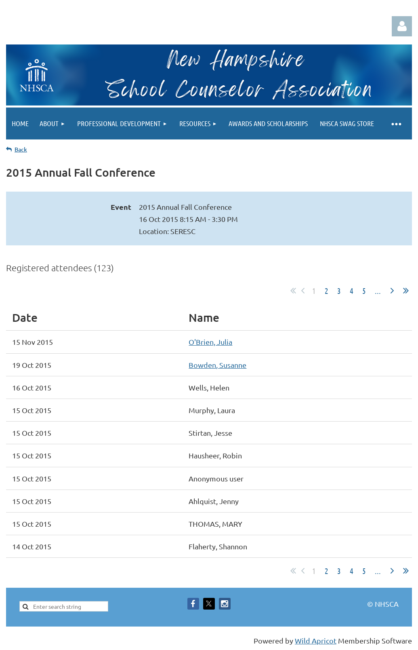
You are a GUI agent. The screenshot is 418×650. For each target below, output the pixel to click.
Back (21, 149)
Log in (402, 26)
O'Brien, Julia (210, 342)
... (377, 290)
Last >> (406, 290)
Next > (392, 290)
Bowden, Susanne (217, 365)
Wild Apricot (315, 640)
